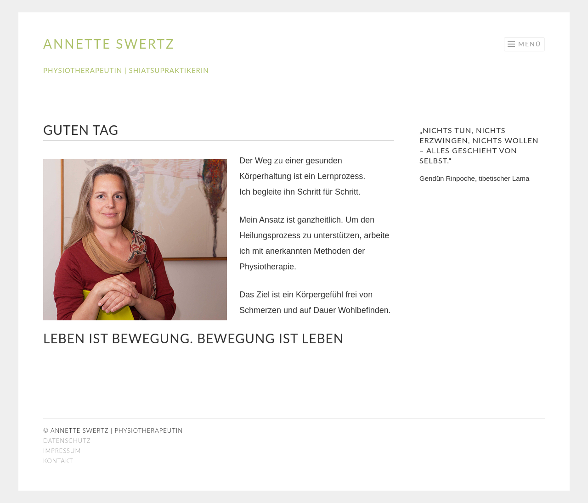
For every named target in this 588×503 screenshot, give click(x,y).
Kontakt (58, 460)
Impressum (62, 450)
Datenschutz (66, 440)
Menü (529, 44)
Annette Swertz (109, 43)
